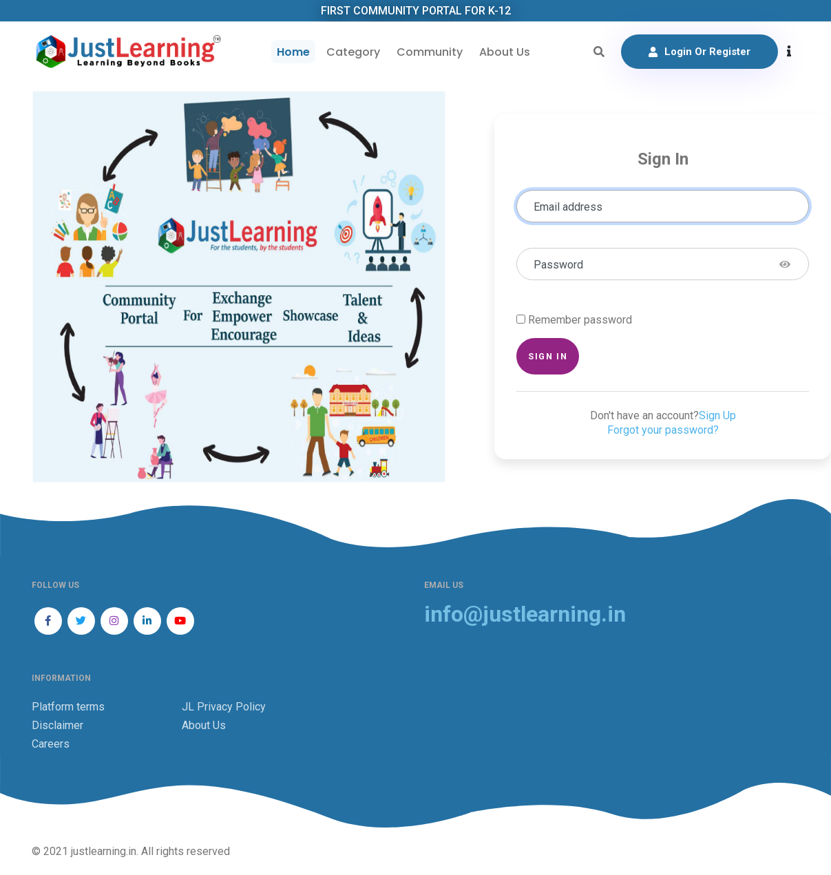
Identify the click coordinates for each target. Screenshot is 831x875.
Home (293, 52)
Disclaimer (57, 725)
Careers (51, 743)
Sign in (547, 356)
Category (353, 52)
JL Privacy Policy (224, 706)
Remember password (580, 319)
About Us (504, 52)
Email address (568, 206)
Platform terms (68, 706)
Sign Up (717, 415)
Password (558, 264)
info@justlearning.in (525, 614)
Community (430, 52)
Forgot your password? (663, 429)
